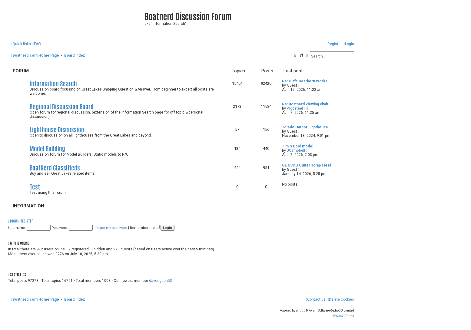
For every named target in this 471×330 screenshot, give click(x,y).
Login (14, 221)
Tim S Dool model (297, 146)
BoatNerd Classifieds (55, 167)
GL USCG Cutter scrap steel (306, 165)
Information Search (53, 83)
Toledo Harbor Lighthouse (305, 127)
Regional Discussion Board (62, 106)
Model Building (47, 148)
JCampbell (296, 150)
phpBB (301, 310)
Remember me (145, 228)
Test (35, 186)
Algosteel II (296, 108)
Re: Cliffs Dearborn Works (304, 81)
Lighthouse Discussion (57, 129)
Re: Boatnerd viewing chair (305, 104)
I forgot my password (110, 228)
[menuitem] (36, 44)
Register (26, 221)
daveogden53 (160, 281)
